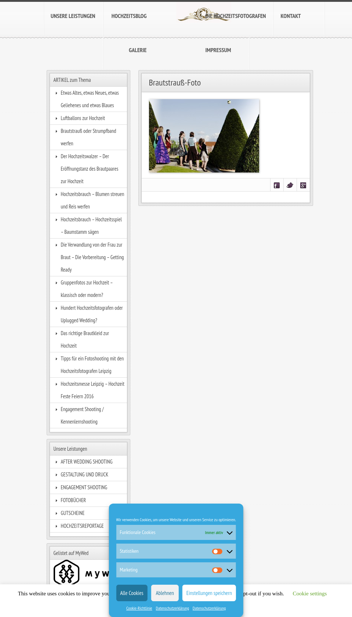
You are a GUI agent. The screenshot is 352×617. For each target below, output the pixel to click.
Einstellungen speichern (209, 592)
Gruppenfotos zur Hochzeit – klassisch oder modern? (87, 288)
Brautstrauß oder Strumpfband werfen (88, 137)
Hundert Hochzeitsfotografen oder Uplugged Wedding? (92, 314)
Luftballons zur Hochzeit (83, 118)
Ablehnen (165, 592)
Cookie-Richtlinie (139, 608)
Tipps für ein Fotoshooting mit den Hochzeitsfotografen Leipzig (92, 364)
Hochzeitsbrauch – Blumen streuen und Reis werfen (92, 200)
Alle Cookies (131, 592)
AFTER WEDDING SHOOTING (87, 461)
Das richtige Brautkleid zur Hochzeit (85, 339)
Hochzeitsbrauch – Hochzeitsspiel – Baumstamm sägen (91, 225)
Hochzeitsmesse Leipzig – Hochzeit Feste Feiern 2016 (92, 390)
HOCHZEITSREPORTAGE (82, 525)
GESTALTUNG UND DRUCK (85, 474)
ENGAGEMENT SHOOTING (84, 487)
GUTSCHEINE (73, 512)
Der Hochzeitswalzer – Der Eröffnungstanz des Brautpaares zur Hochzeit (90, 169)
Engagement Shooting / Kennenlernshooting (82, 415)
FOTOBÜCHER (73, 500)
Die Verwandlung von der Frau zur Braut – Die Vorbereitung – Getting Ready (92, 257)
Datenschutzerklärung (172, 608)
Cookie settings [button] (310, 593)
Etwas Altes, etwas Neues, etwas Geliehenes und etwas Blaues (90, 99)
